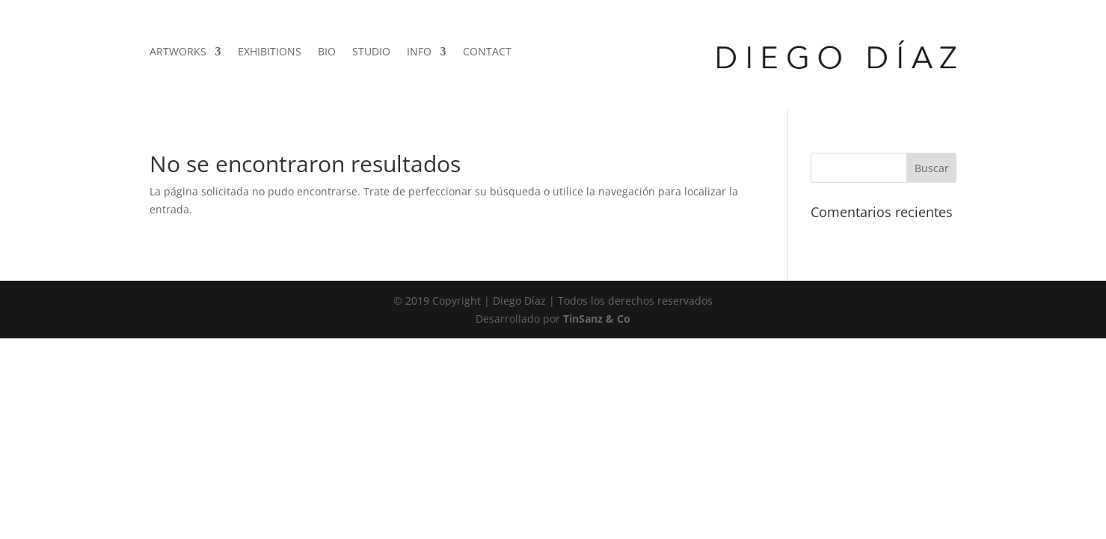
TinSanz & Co (596, 318)
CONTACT (487, 52)
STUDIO (371, 52)
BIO (327, 52)
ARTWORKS (178, 52)
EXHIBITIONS (269, 52)
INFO (419, 52)
